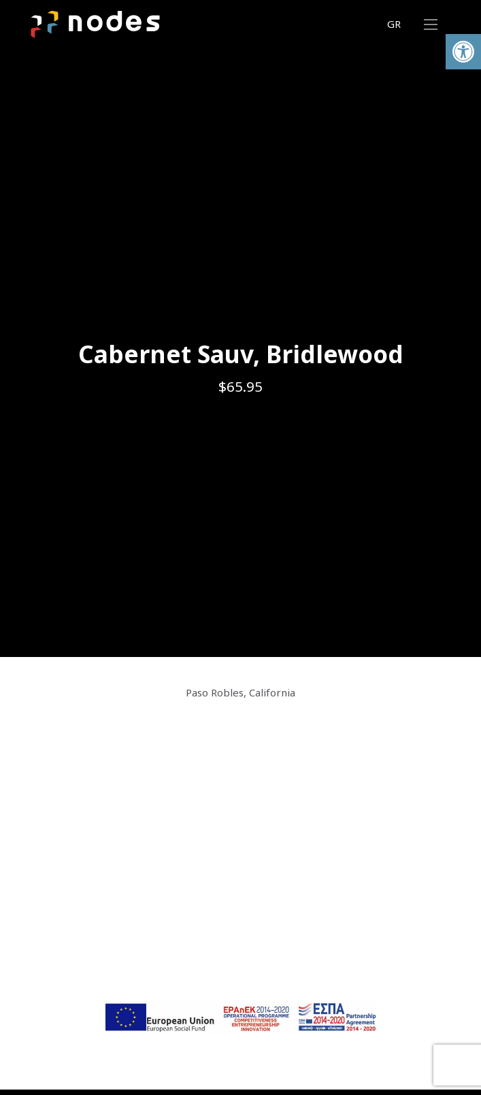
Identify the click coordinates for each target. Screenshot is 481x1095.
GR (394, 24)
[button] (463, 51)
